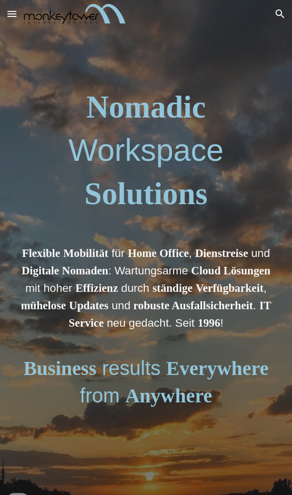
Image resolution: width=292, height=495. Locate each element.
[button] (12, 13)
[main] (145, 247)
